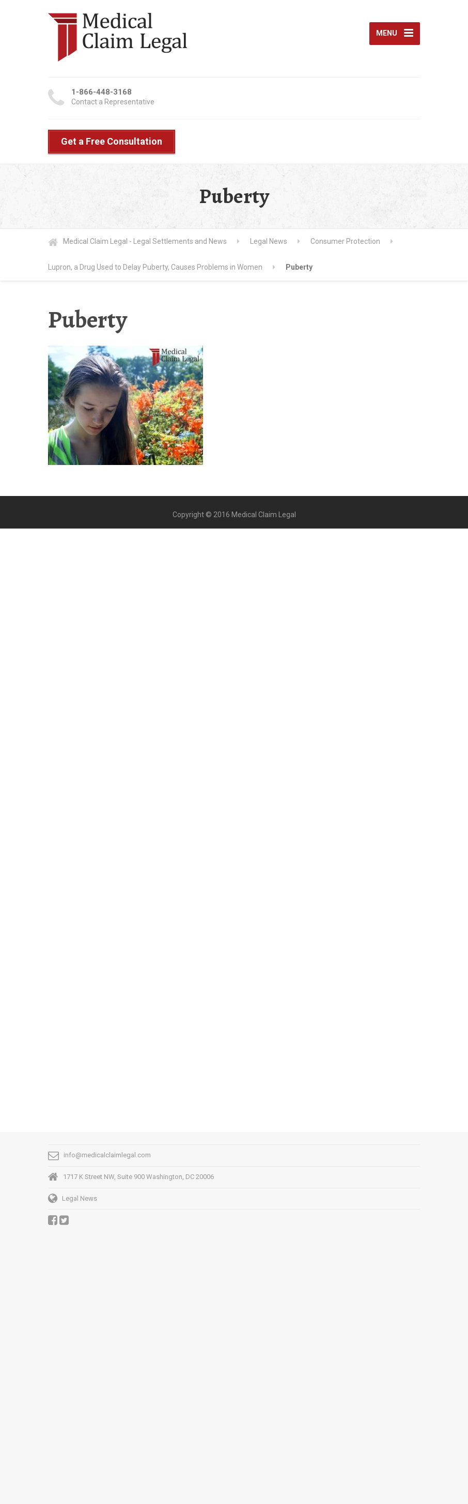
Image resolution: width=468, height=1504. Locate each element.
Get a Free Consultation (111, 141)
